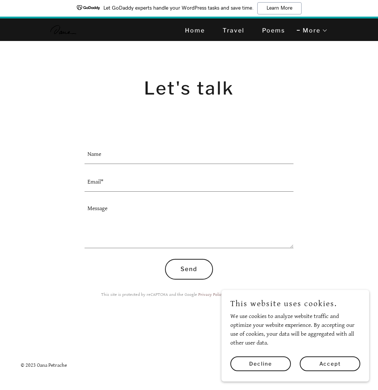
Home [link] (195, 30)
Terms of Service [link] (249, 294)
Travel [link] (233, 30)
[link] (63, 29)
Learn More (279, 8)
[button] (312, 30)
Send (189, 269)
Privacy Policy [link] (211, 294)
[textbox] (189, 154)
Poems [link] (273, 30)
